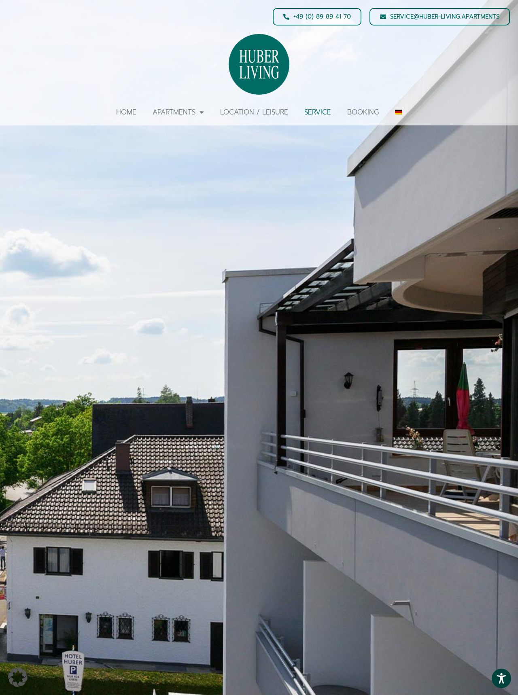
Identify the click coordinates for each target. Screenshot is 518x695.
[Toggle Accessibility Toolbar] (501, 678)
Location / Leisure (254, 112)
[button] (18, 677)
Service (317, 112)
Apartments (178, 112)
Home (126, 112)
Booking (363, 112)
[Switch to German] (398, 112)
